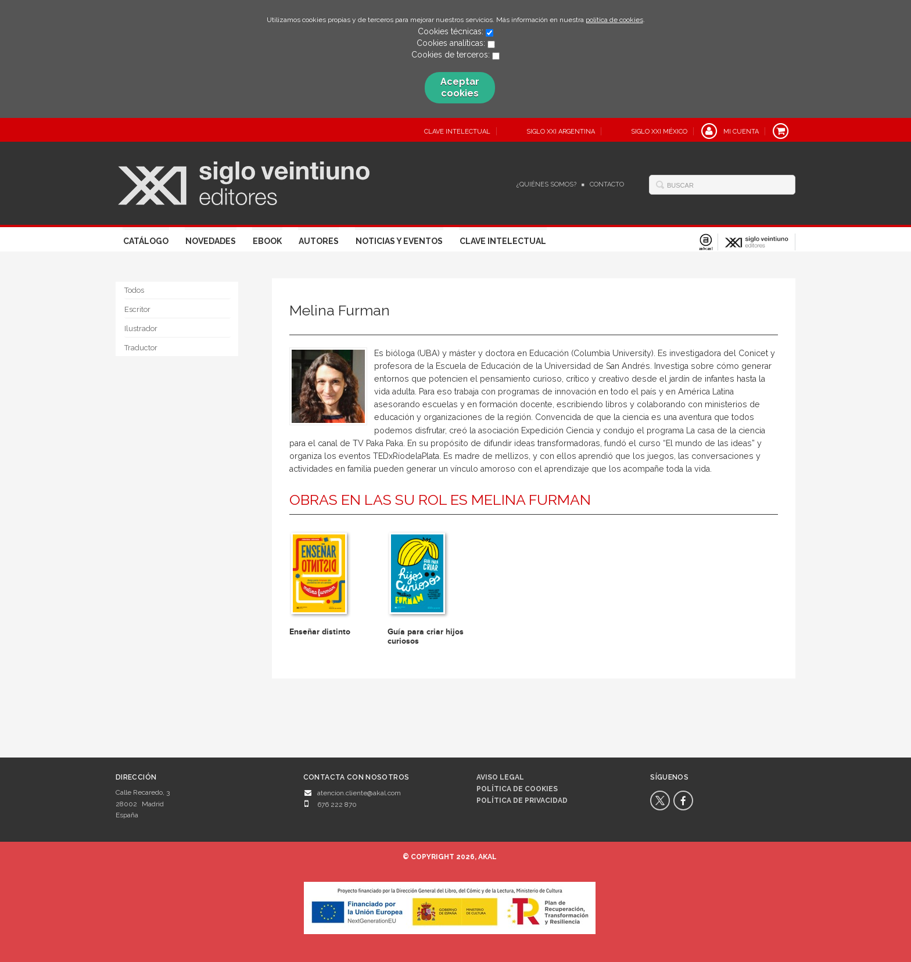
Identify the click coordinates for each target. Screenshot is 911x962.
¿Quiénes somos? (546, 184)
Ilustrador (140, 328)
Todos (134, 290)
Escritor (137, 309)
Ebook (267, 241)
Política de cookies (517, 789)
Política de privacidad (522, 800)
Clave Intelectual (503, 241)
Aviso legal (500, 777)
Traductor (140, 347)
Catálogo (145, 241)
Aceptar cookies (459, 87)
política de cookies (614, 20)
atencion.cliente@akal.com (359, 793)
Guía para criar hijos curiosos (426, 636)
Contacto (607, 184)
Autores (319, 241)
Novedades (210, 241)
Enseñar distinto (319, 632)
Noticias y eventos (399, 241)
